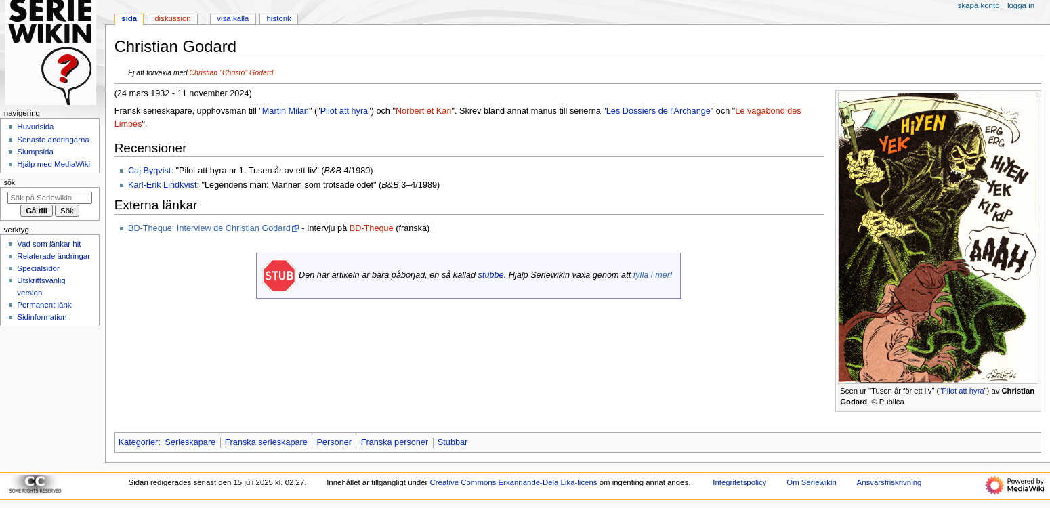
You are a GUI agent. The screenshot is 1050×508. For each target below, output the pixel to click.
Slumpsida (35, 152)
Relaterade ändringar (53, 256)
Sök (9, 182)
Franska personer (394, 442)
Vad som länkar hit (49, 244)
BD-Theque (372, 228)
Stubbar (452, 442)
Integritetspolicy (739, 482)
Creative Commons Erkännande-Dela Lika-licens (513, 482)
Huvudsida (35, 127)
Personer (334, 442)
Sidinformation (41, 317)
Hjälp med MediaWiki (53, 164)
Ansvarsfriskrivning (889, 482)
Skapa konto (979, 5)
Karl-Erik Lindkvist (162, 185)
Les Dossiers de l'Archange (658, 111)
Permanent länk (44, 305)
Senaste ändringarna (53, 139)
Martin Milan (285, 111)
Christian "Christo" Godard (231, 72)
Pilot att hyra (963, 391)
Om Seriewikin (811, 482)
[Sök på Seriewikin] (49, 198)
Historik (279, 18)
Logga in (1020, 5)
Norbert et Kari (424, 111)
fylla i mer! (653, 275)
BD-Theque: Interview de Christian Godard (209, 228)
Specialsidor (38, 268)
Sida (129, 18)
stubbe (491, 275)
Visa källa (233, 18)
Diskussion (172, 18)
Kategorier (139, 442)
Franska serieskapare (266, 442)
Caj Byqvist (149, 170)
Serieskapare (190, 442)
